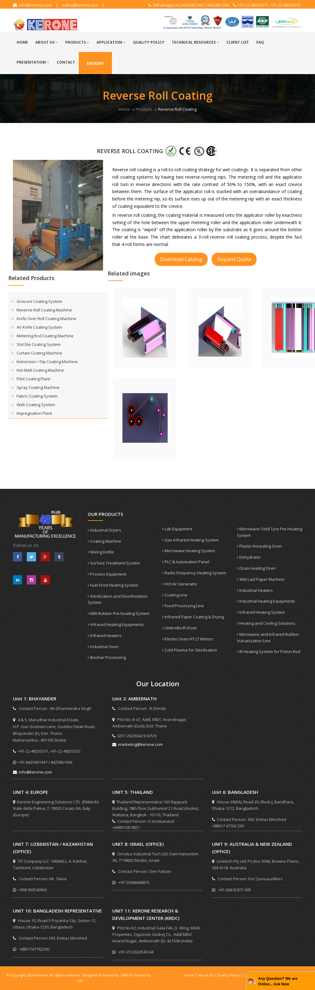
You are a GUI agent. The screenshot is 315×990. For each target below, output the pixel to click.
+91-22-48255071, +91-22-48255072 (267, 5)
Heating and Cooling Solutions (266, 623)
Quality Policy (148, 42)
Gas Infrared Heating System (190, 540)
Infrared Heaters (105, 635)
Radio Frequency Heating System (194, 573)
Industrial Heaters (255, 590)
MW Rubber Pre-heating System (119, 613)
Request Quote (234, 259)
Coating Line (174, 595)
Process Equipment (107, 574)
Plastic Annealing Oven (259, 546)
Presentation (33, 62)
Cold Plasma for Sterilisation (189, 650)
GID (80, 980)
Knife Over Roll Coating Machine (46, 318)
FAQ (260, 42)
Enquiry (95, 63)
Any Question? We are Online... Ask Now (277, 981)
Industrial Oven (103, 646)
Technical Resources (195, 42)
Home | (191, 975)
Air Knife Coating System (39, 327)
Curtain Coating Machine (39, 353)
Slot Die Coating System (39, 344)
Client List (237, 42)
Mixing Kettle (101, 552)
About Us (46, 42)
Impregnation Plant (34, 413)
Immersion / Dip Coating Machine (47, 361)
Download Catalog (181, 259)
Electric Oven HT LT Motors (187, 639)
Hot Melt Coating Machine (40, 370)
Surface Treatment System (114, 563)
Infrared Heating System (261, 612)
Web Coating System (36, 404)
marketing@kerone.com (137, 744)
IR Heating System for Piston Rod (268, 651)
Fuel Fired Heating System (113, 585)
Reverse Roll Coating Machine (44, 310)
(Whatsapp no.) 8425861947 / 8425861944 (188, 5)
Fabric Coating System (37, 396)
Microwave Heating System (188, 550)
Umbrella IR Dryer (179, 628)
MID (125, 975)
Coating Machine (104, 541)
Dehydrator (249, 557)
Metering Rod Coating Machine (45, 336)
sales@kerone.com (80, 5)
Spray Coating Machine (38, 387)
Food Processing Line (183, 605)
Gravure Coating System (39, 301)
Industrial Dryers (104, 530)
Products (77, 42)
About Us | (207, 975)
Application (111, 42)
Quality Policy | (230, 975)
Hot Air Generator (179, 584)
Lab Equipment (177, 529)
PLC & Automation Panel (185, 561)
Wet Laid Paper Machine (261, 579)
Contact (66, 62)
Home (22, 42)
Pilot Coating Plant (33, 379)
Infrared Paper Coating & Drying (193, 617)
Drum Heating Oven (256, 568)
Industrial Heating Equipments (266, 601)
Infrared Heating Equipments (116, 624)
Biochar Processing (107, 657)
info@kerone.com (32, 5)
